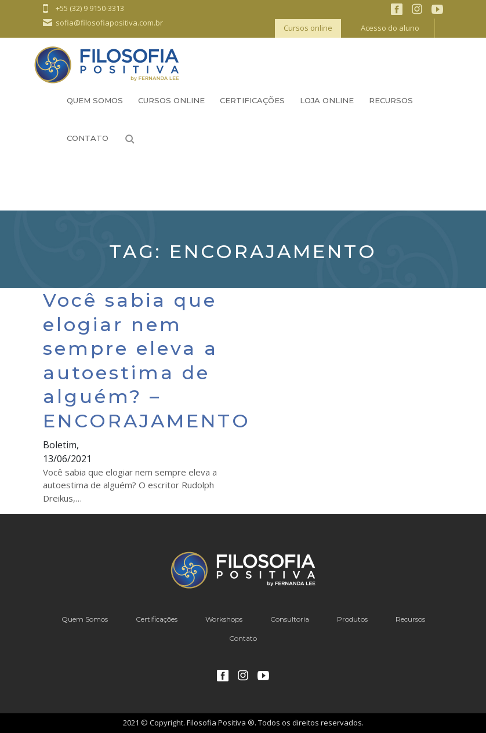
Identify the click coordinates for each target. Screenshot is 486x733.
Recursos (391, 100)
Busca (130, 139)
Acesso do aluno (390, 28)
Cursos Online (171, 100)
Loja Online (327, 100)
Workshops (223, 619)
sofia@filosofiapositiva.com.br (109, 22)
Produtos (352, 619)
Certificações (252, 100)
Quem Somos (95, 100)
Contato (87, 138)
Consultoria (289, 619)
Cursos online (308, 28)
